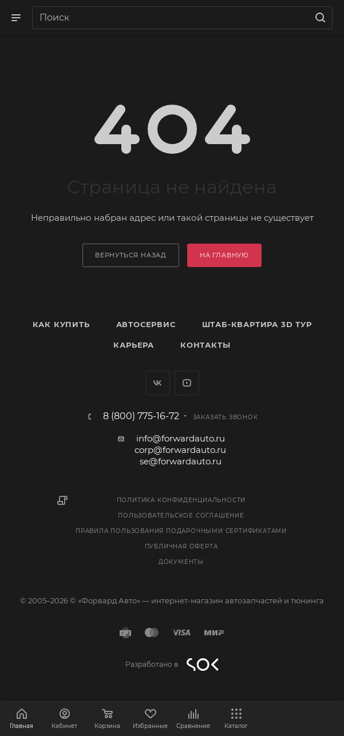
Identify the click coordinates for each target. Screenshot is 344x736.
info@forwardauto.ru (180, 438)
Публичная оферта (181, 546)
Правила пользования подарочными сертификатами (181, 531)
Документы (181, 562)
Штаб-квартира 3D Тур (257, 324)
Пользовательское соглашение (181, 515)
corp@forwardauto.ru (180, 449)
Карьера (133, 344)
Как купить (61, 324)
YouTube (187, 383)
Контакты (205, 344)
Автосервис (146, 324)
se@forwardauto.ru (181, 461)
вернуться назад (131, 255)
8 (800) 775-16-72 (141, 416)
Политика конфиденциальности (181, 500)
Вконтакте (157, 383)
